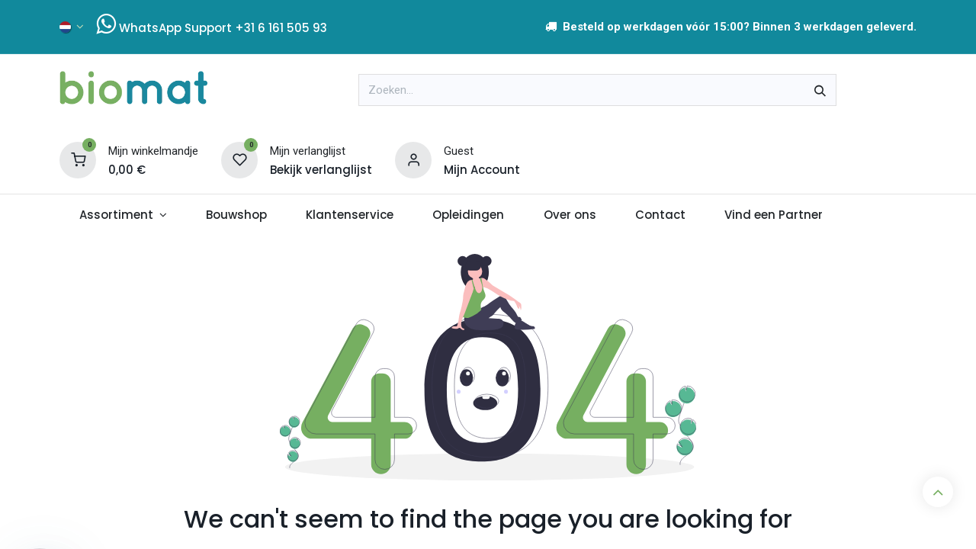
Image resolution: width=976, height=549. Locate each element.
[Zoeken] (820, 90)
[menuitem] (122, 215)
